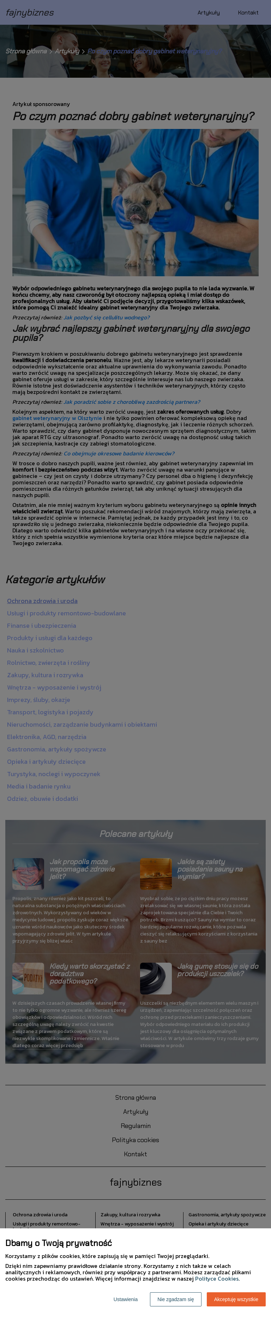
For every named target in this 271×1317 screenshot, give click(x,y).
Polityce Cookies (217, 1278)
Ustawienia (126, 1299)
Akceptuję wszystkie (236, 1299)
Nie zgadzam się (175, 1299)
